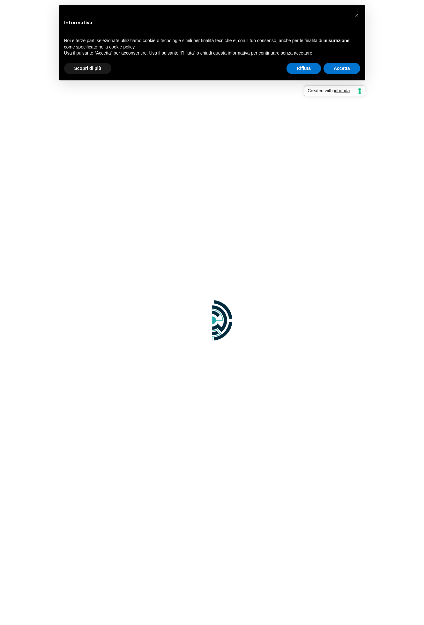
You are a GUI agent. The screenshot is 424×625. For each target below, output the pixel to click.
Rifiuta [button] (304, 68)
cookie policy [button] (121, 46)
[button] (357, 15)
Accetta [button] (342, 68)
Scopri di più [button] (87, 68)
